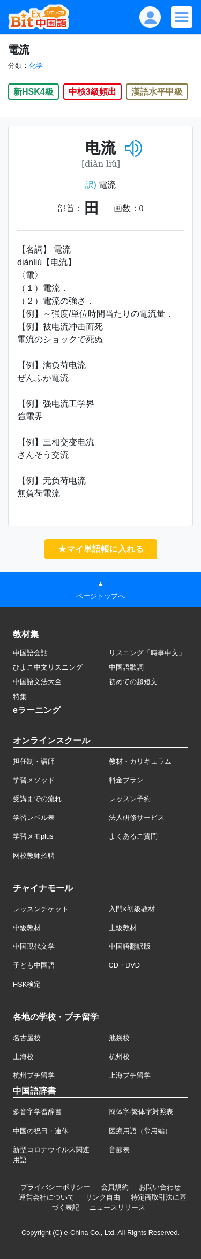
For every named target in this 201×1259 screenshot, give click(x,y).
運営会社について (47, 1197)
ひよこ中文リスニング (48, 667)
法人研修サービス (137, 817)
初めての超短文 (133, 682)
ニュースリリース (117, 1207)
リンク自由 (102, 1197)
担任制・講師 (34, 761)
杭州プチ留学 (34, 1075)
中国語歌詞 (126, 667)
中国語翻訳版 (130, 946)
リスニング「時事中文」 (147, 653)
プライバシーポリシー (55, 1187)
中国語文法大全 (37, 682)
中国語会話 (30, 653)
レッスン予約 (130, 799)
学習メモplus (33, 836)
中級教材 (27, 928)
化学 (36, 66)
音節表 (119, 1150)
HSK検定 (27, 984)
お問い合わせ (160, 1187)
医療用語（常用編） (140, 1131)
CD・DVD (124, 965)
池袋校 (119, 1038)
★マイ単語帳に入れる (101, 549)
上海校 (23, 1057)
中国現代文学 (34, 946)
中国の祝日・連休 (41, 1131)
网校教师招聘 (34, 855)
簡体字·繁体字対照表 (141, 1112)
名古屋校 (27, 1038)
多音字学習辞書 (37, 1112)
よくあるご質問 (133, 836)
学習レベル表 (34, 817)
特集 (20, 697)
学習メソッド (34, 780)
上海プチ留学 (130, 1075)
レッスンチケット (41, 909)
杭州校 (119, 1057)
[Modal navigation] (181, 17)
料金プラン (126, 780)
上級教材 (123, 928)
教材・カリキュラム (140, 761)
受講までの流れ (37, 799)
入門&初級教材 (132, 909)
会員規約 (115, 1187)
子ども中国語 (34, 965)
